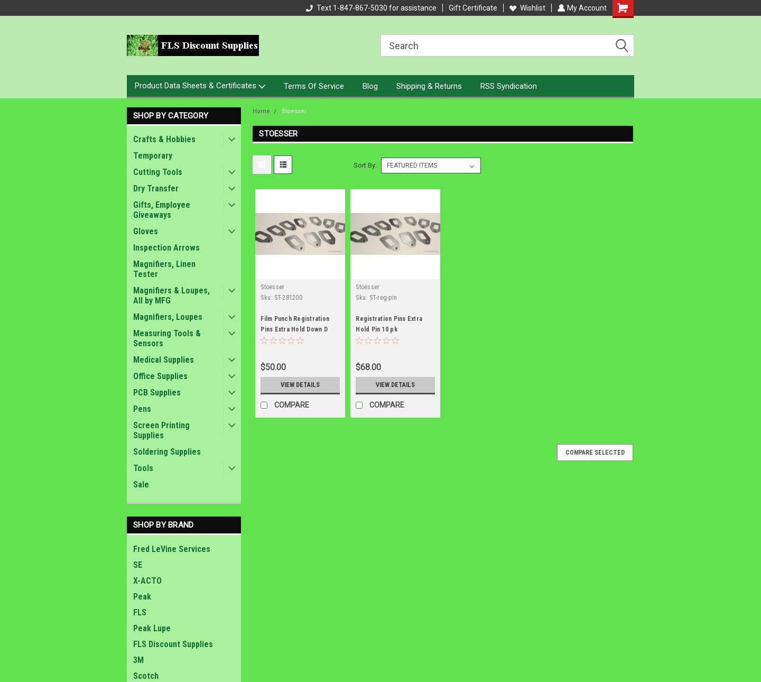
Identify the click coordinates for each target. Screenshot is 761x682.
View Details (300, 385)
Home (261, 111)
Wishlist (526, 8)
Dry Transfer (156, 188)
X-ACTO (147, 581)
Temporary (152, 156)
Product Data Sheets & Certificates (200, 86)
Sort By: (365, 165)
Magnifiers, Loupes (167, 317)
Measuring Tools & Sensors (167, 338)
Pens (142, 409)
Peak (142, 597)
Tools (143, 468)
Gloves (145, 231)
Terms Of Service (314, 86)
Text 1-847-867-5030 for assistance (370, 8)
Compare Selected (595, 452)
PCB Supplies (157, 393)
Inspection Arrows (166, 248)
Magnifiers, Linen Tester (164, 269)
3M (138, 660)
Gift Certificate (472, 8)
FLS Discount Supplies (173, 644)
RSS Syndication (508, 86)
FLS (139, 612)
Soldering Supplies (167, 452)
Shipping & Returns (429, 86)
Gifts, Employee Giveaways (161, 210)
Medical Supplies (163, 360)
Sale (141, 485)
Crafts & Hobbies (164, 139)
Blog (370, 86)
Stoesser (294, 111)
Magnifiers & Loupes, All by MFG (171, 295)
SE (137, 565)
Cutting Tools (157, 172)
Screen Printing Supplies (161, 430)
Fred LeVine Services (171, 549)
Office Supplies (160, 376)
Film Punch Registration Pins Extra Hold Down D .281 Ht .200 (295, 329)
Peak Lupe (152, 628)
